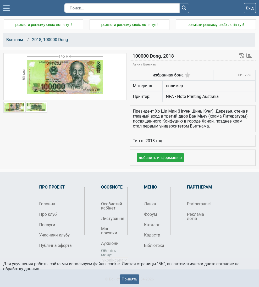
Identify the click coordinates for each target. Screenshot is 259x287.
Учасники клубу (54, 235)
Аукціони (110, 243)
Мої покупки (109, 230)
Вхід (250, 8)
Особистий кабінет (111, 206)
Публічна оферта (55, 245)
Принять (129, 279)
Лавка (150, 203)
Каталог (152, 224)
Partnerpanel (198, 203)
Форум (150, 214)
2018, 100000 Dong (50, 39)
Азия (137, 64)
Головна (47, 203)
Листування (112, 218)
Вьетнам (14, 39)
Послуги (47, 224)
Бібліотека (154, 245)
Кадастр (152, 235)
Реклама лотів (195, 216)
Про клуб (48, 214)
